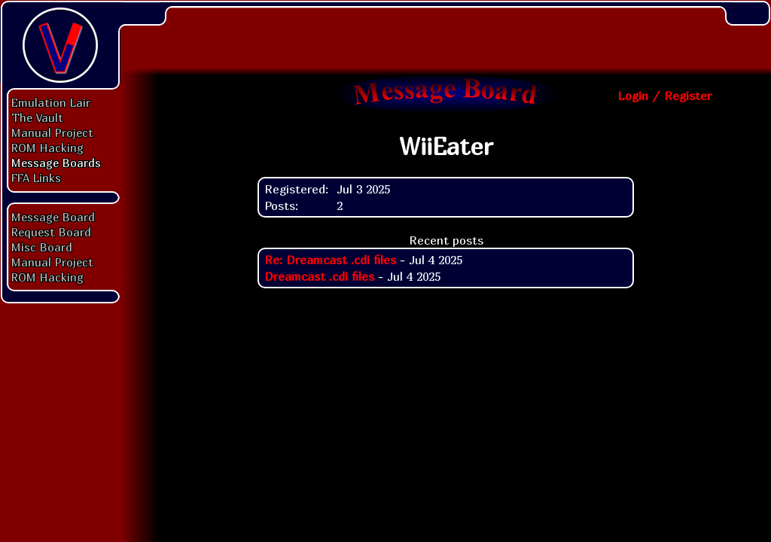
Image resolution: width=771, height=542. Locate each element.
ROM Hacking (47, 147)
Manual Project (52, 132)
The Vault (37, 117)
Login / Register (664, 95)
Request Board (51, 232)
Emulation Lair (50, 102)
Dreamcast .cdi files (319, 276)
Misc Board (41, 247)
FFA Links (36, 177)
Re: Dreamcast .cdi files (330, 259)
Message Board (53, 217)
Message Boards (56, 162)
